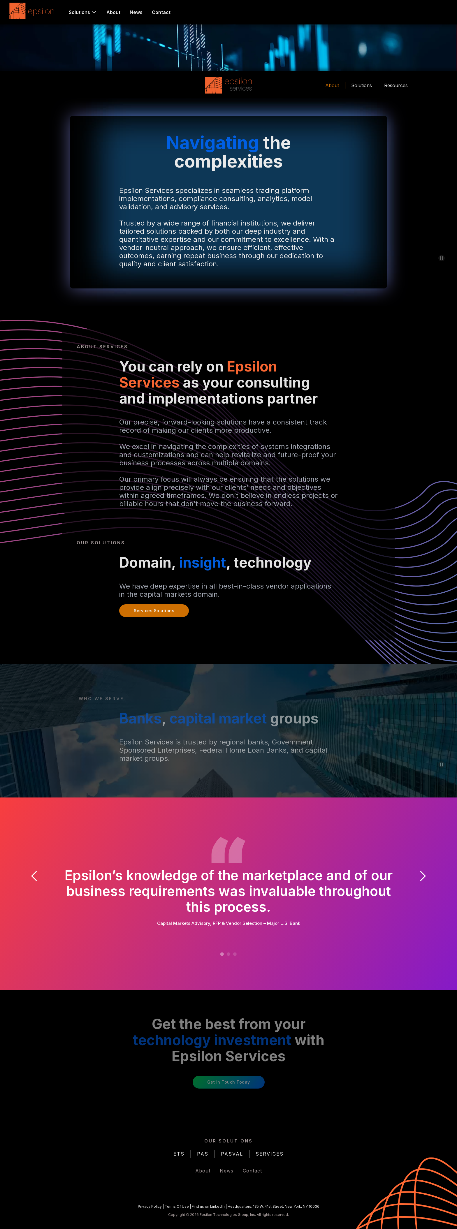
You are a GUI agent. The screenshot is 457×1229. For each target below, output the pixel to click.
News (136, 12)
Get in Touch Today (228, 1082)
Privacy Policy (150, 1206)
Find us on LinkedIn (208, 1206)
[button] (83, 12)
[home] (33, 12)
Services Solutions (154, 610)
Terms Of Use (177, 1206)
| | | (228, 1206)
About (113, 12)
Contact (161, 12)
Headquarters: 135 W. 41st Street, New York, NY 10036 (273, 1206)
